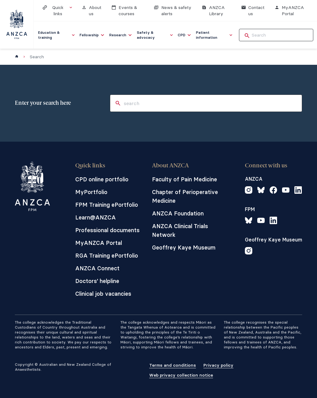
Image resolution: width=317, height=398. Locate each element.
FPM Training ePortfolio (106, 204)
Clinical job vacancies (103, 293)
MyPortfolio (91, 192)
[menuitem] (57, 35)
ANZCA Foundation (178, 213)
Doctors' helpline (97, 281)
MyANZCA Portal (98, 242)
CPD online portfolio (101, 179)
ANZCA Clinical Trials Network (180, 230)
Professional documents (107, 230)
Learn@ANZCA (95, 217)
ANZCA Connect (97, 268)
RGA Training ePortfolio (106, 255)
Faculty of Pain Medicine (184, 179)
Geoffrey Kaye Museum (183, 247)
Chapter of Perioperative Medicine (185, 196)
